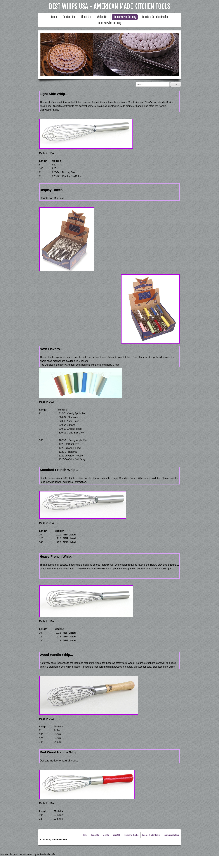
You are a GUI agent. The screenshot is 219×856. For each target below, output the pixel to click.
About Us (86, 17)
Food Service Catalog (109, 23)
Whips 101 (102, 17)
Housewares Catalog (125, 17)
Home (53, 17)
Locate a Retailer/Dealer (155, 17)
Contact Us (69, 17)
